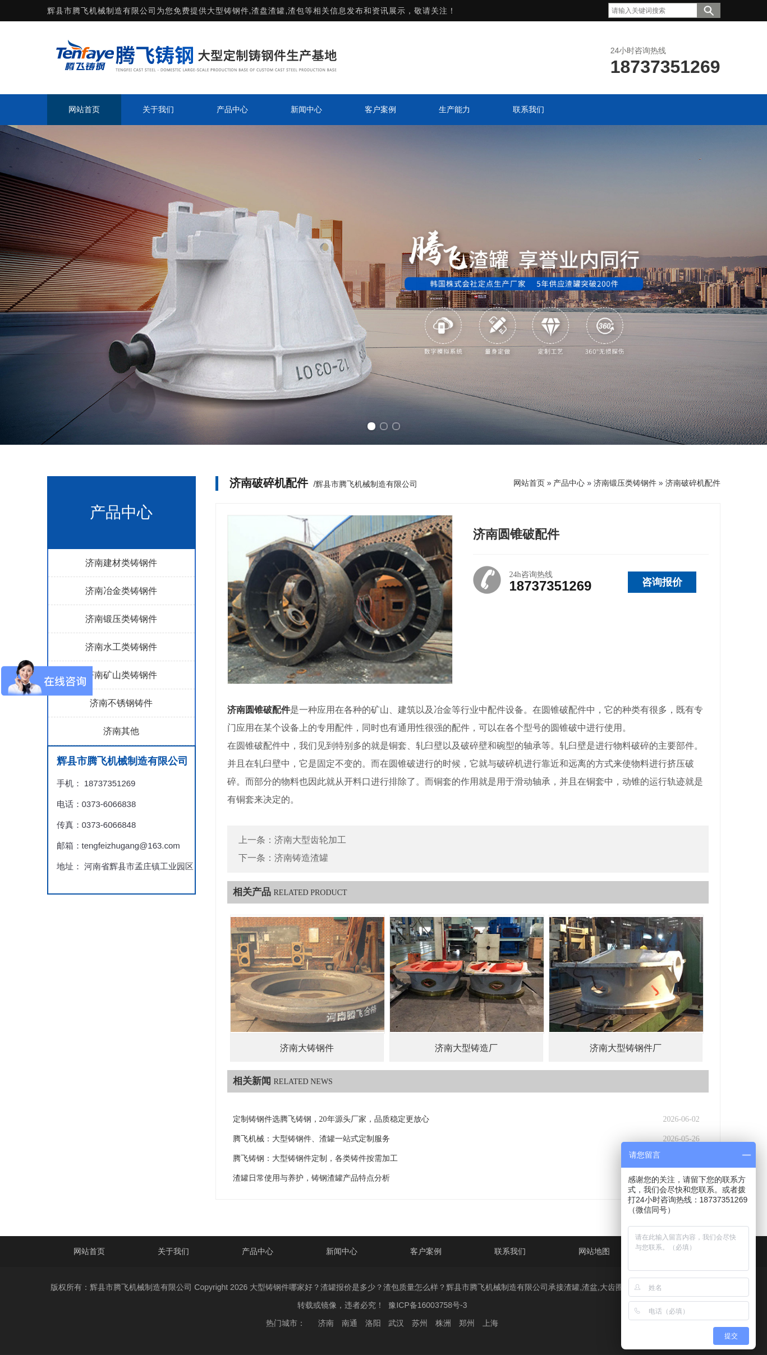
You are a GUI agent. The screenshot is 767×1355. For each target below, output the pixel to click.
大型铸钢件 (228, 10)
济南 (326, 1323)
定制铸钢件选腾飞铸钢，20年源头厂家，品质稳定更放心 (331, 1119)
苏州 (420, 1323)
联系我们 (510, 1251)
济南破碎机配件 (692, 482)
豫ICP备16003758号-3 (427, 1305)
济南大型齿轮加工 (310, 840)
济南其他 (121, 731)
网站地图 (594, 1251)
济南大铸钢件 (307, 1048)
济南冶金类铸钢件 (121, 591)
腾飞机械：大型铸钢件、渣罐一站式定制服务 (311, 1139)
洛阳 (373, 1323)
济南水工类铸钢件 (121, 647)
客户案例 (426, 1251)
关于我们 (173, 1251)
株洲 (443, 1323)
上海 (490, 1323)
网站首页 (529, 482)
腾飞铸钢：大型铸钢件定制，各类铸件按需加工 (315, 1158)
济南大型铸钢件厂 (626, 1048)
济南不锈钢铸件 (121, 703)
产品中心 (569, 482)
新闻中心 (341, 1251)
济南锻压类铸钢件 (121, 619)
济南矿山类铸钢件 (121, 675)
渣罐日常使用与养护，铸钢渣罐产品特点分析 (311, 1178)
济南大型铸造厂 (466, 1048)
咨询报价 (662, 582)
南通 (349, 1323)
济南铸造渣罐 (301, 858)
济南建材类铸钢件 (121, 563)
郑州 (467, 1323)
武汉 (396, 1323)
